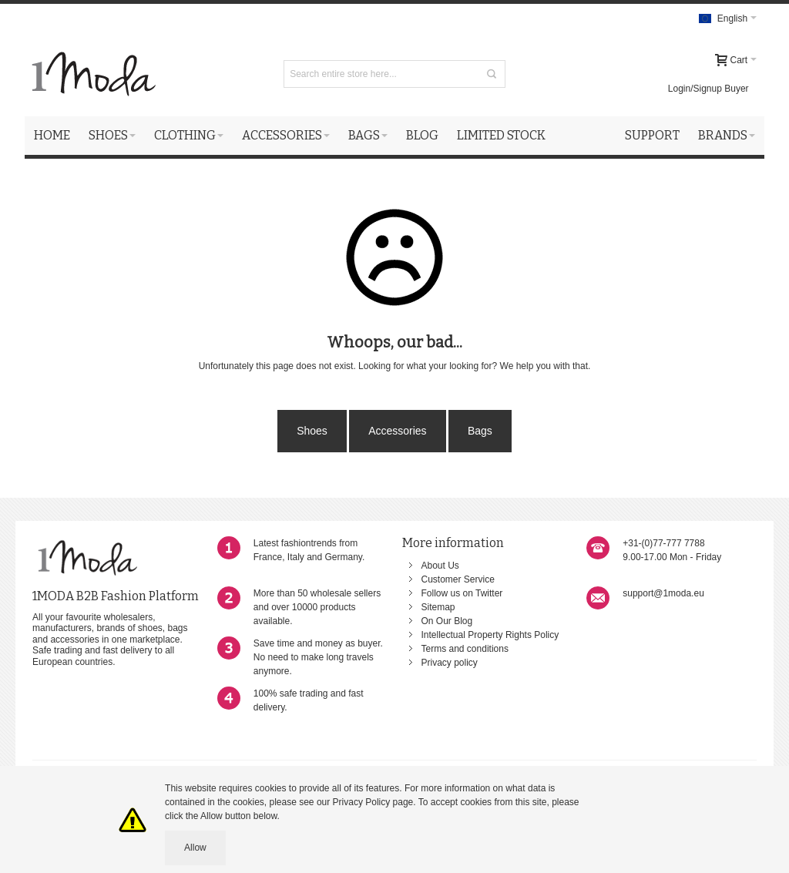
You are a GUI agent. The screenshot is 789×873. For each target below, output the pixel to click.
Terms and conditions (465, 648)
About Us (440, 565)
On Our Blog (447, 621)
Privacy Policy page (373, 802)
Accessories (397, 431)
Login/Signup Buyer (708, 88)
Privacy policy (449, 662)
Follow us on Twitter (462, 593)
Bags (480, 431)
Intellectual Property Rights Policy (490, 635)
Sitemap (438, 607)
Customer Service (458, 579)
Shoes (312, 431)
